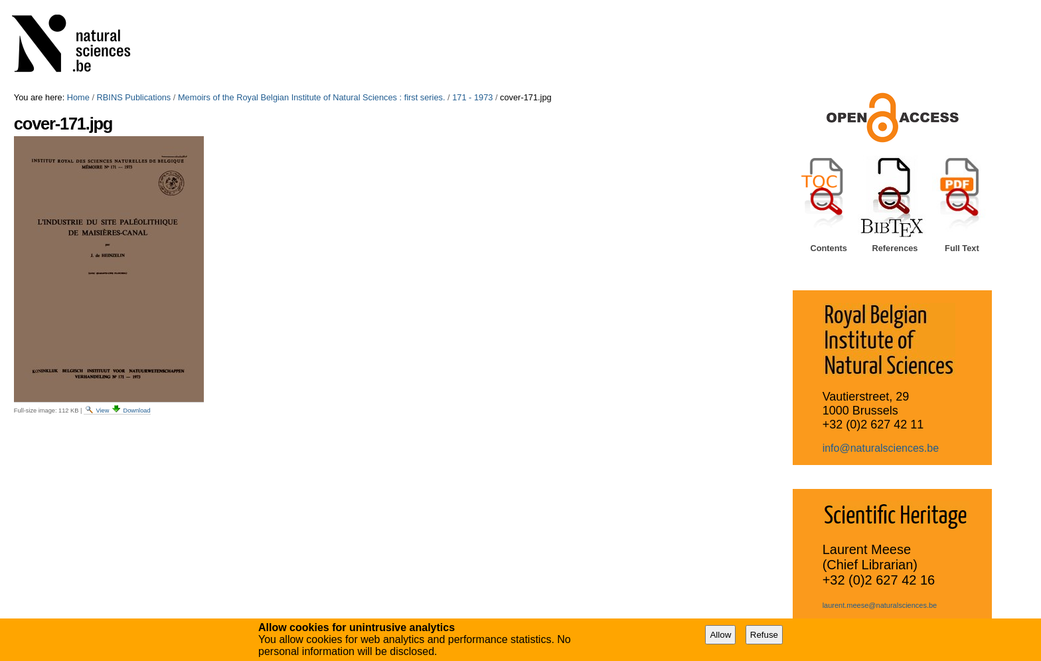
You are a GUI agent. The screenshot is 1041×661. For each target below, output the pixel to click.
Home (78, 97)
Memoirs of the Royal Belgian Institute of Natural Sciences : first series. (311, 97)
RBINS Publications (134, 97)
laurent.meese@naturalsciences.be (880, 605)
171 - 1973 (472, 97)
